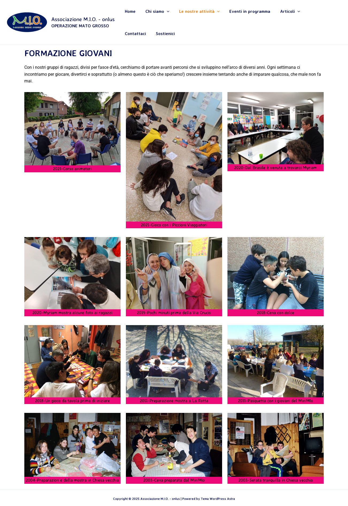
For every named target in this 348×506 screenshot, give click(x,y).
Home (128, 14)
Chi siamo (152, 14)
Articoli (271, 14)
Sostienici (322, 14)
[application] (161, 14)
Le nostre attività (189, 14)
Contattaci (296, 14)
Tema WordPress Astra (218, 483)
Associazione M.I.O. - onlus (83, 10)
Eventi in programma (235, 14)
